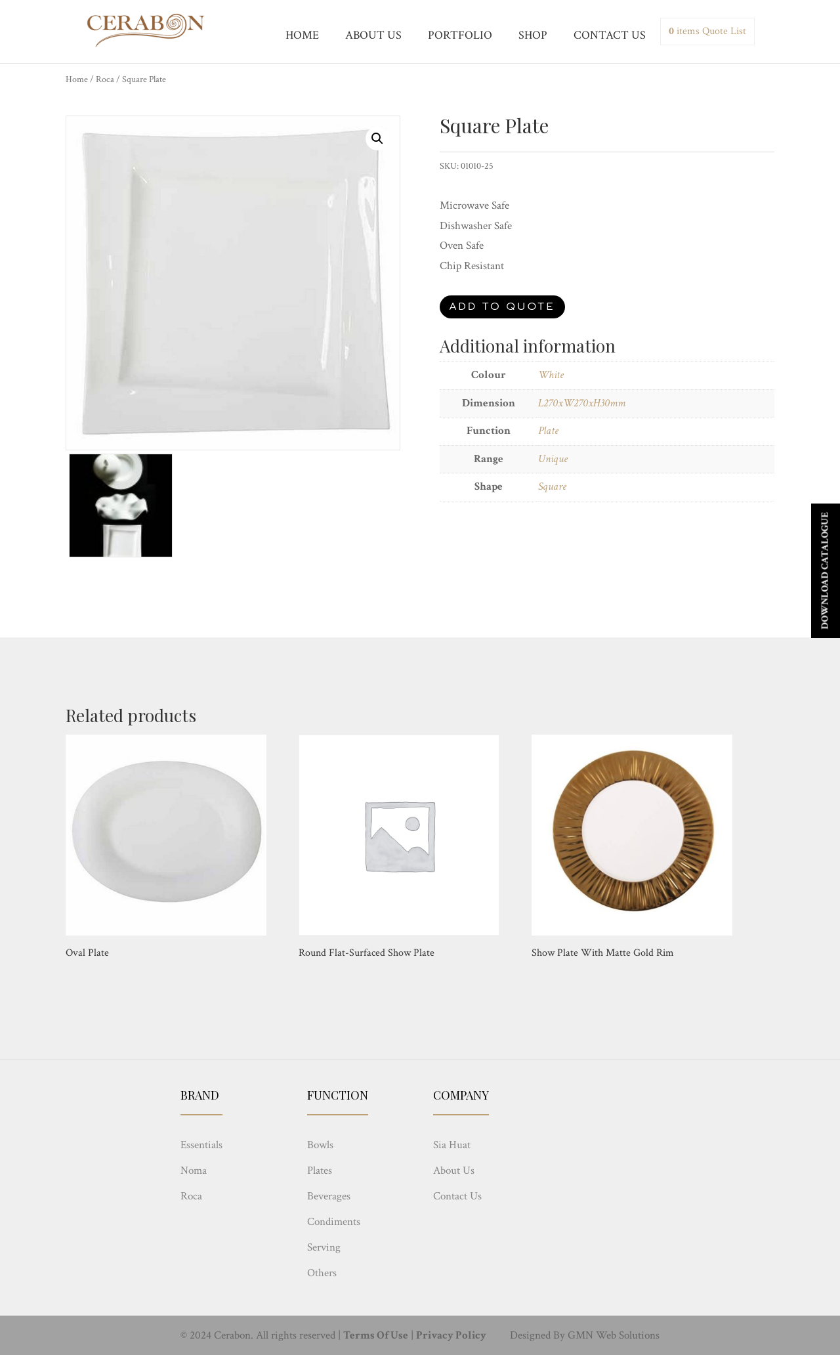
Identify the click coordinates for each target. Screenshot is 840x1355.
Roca (105, 79)
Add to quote (502, 306)
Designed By (537, 1335)
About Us (453, 1170)
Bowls (320, 1145)
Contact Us (457, 1196)
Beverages (328, 1196)
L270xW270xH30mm (581, 403)
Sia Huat (452, 1145)
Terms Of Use (375, 1335)
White (551, 375)
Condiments (333, 1222)
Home (77, 79)
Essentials (201, 1145)
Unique (553, 459)
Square (552, 486)
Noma (193, 1170)
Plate (548, 430)
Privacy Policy (451, 1335)
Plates (319, 1170)
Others (322, 1273)
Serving (324, 1247)
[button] (377, 138)
